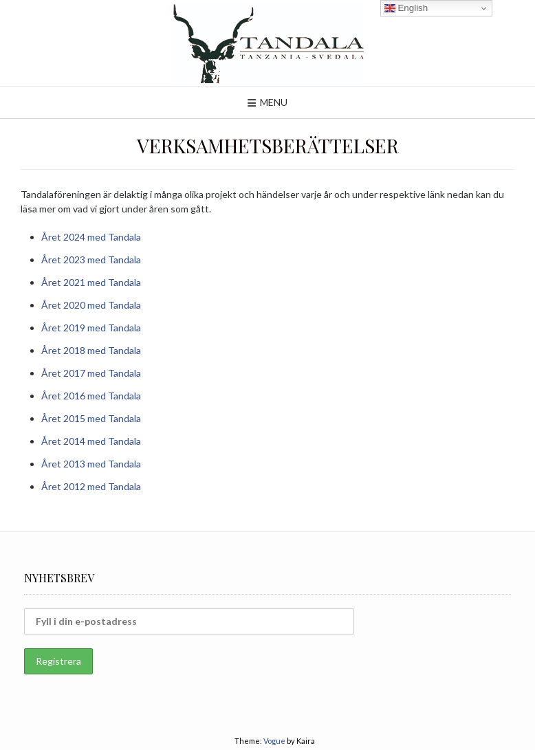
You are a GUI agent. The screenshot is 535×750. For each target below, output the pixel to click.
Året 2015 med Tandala (91, 418)
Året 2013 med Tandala (91, 464)
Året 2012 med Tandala (91, 486)
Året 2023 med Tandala (91, 259)
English (406, 8)
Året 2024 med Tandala (91, 237)
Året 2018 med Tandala (91, 350)
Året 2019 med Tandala (91, 327)
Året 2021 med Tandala (91, 282)
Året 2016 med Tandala (91, 395)
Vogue (274, 740)
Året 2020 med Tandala (91, 305)
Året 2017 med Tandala (91, 373)
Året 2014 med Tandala (91, 441)
